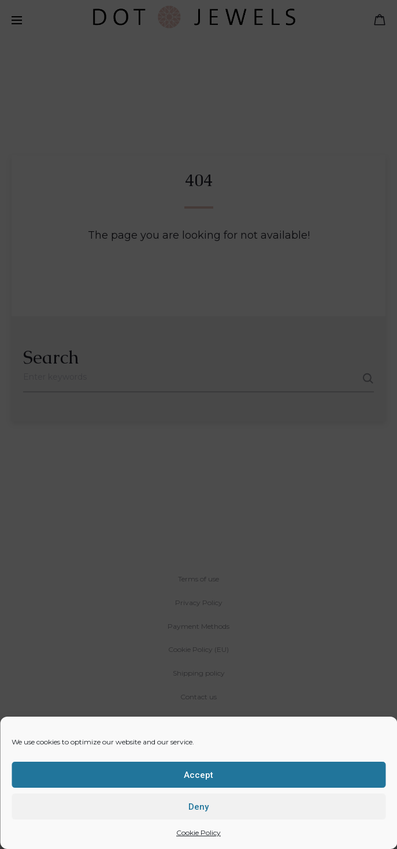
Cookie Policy (198, 832)
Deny (198, 807)
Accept (198, 775)
